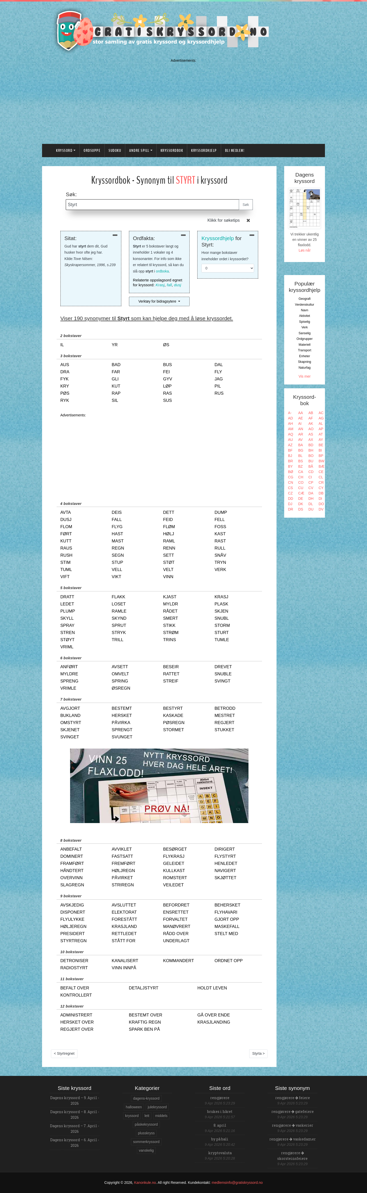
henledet (226, 863)
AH (290, 423)
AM (290, 429)
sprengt (122, 729)
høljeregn (73, 926)
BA (300, 445)
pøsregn (174, 722)
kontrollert (76, 995)
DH (310, 498)
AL (321, 423)
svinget (69, 737)
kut (116, 386)
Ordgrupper (305, 339)
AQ (290, 434)
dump (221, 512)
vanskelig (146, 1150)
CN (290, 482)
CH (300, 477)
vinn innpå (124, 967)
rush (66, 555)
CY (321, 488)
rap (116, 393)
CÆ (301, 493)
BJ (290, 456)
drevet (223, 666)
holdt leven (212, 988)
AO (310, 429)
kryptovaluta (220, 1152)
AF (310, 418)
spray (67, 625)
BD (310, 445)
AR (300, 434)
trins (169, 639)
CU (300, 488)
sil (115, 400)
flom (66, 526)
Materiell (305, 344)
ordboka (162, 271)
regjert (224, 722)
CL (321, 477)
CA (300, 472)
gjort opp (227, 919)
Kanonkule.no (145, 1182)
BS (300, 461)
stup (117, 562)
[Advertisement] (183, 100)
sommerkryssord (146, 1142)
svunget (122, 737)
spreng (69, 681)
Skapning (304, 362)
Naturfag (304, 367)
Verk (305, 327)
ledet (67, 604)
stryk (119, 632)
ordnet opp (229, 960)
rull (220, 548)
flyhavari (226, 912)
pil (218, 386)
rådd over (176, 933)
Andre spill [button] (139, 150)
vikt (116, 576)
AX (310, 440)
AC (321, 413)
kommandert (178, 960)
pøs (64, 393)
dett (168, 512)
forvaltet (175, 919)
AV (300, 440)
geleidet (173, 863)
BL (300, 456)
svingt (222, 681)
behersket (228, 905)
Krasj (160, 285)
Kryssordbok (172, 150)
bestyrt (173, 708)
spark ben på (144, 1029)
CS (290, 488)
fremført (123, 863)
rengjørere (219, 1097)
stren (67, 632)
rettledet (124, 933)
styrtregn (73, 940)
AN (300, 429)
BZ (300, 466)
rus (219, 393)
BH (310, 450)
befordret (176, 905)
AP (321, 429)
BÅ (310, 466)
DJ (290, 504)
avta (65, 512)
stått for (123, 940)
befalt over (74, 988)
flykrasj (174, 856)
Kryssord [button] (64, 150)
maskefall (227, 926)
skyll (67, 618)
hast (117, 533)
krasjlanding (213, 1022)
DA (310, 493)
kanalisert (125, 960)
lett (147, 1116)
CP (310, 482)
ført (66, 533)
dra (64, 371)
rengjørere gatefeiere (292, 1111)
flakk (118, 596)
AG (321, 418)
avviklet (122, 849)
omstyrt (70, 722)
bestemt (122, 708)
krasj (221, 596)
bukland (70, 715)
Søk (246, 205)
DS (300, 509)
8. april (220, 1125)
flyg (117, 526)
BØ (290, 472)
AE (300, 418)
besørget (175, 849)
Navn (304, 310)
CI (310, 477)
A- (290, 413)
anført (69, 666)
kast (220, 533)
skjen (221, 611)
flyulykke (72, 919)
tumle (222, 639)
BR (290, 461)
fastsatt (122, 856)
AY (321, 440)
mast (118, 541)
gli (115, 379)
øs (166, 344)
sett (168, 555)
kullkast (174, 870)
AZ (290, 445)
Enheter (304, 356)
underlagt (176, 940)
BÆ (321, 466)
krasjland (124, 926)
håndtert (72, 870)
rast (220, 541)
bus (167, 364)
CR (321, 482)
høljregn (123, 870)
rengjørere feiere (292, 1097)
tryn (220, 562)
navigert (225, 870)
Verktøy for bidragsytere (157, 301)
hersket (122, 715)
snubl (222, 618)
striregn (123, 885)
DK (300, 504)
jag (219, 379)
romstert (175, 877)
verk (220, 569)
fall (169, 285)
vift (65, 576)
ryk (64, 400)
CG (290, 477)
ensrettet (176, 912)
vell (117, 569)
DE (300, 498)
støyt (67, 639)
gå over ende (213, 1015)
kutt (66, 541)
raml (169, 541)
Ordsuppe (92, 150)
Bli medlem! (235, 150)
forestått (124, 919)
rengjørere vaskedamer (292, 1139)
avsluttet (124, 905)
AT (321, 434)
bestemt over (145, 1015)
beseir (171, 666)
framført (72, 863)
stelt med (226, 933)
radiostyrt (74, 967)
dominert (71, 856)
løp (167, 386)
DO (321, 504)
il (62, 344)
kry (64, 386)
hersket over (77, 1022)
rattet (171, 674)
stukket (224, 729)
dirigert (225, 849)
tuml (66, 569)
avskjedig (72, 905)
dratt (67, 596)
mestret (225, 715)
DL (310, 504)
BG (300, 450)
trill (117, 639)
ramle (119, 611)
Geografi (304, 299)
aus (64, 364)
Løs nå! (305, 250)
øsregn (121, 688)
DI (320, 498)
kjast (169, 596)
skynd (119, 618)
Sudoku (115, 150)
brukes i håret (219, 1111)
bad (116, 364)
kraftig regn (145, 1022)
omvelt (120, 674)
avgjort (70, 708)
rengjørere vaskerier (292, 1125)
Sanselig (304, 333)
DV (321, 509)
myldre (69, 674)
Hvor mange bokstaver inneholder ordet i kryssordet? (224, 256)
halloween (134, 1107)
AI (300, 423)
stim (65, 562)
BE (321, 445)
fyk (64, 379)
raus (66, 548)
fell (220, 519)
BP (321, 456)
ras (167, 393)
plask (221, 604)
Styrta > (258, 1053)
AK (310, 423)
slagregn (72, 885)
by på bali (219, 1139)
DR (290, 509)
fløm (169, 526)
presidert (72, 933)
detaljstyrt (144, 988)
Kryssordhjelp (204, 150)
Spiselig (304, 322)
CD (310, 472)
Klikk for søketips (223, 220)
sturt (222, 632)
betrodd (225, 708)
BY (290, 466)
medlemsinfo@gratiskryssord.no (237, 1182)
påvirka (121, 722)
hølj (168, 533)
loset (119, 604)
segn (118, 555)
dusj (177, 285)
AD (290, 418)
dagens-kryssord (146, 1098)
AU (290, 440)
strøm (171, 632)
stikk (169, 625)
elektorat (124, 912)
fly (218, 371)
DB (321, 493)
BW (321, 461)
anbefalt (71, 849)
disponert (72, 912)
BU (310, 461)
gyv (167, 379)
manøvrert (176, 926)
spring (120, 681)
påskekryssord (146, 1124)
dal (219, 364)
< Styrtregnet (64, 1053)
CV (310, 488)
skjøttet (226, 877)
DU (310, 509)
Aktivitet (304, 316)
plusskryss (146, 1133)
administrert (76, 1015)
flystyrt (225, 856)
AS (310, 434)
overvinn (71, 877)
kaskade (173, 715)
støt (169, 562)
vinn (168, 576)
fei (166, 371)
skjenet (70, 729)
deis (117, 512)
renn (169, 548)
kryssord (132, 1116)
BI (320, 450)
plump (67, 611)
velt (168, 569)
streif (170, 681)
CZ (290, 493)
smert (170, 618)
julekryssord (157, 1107)
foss (220, 526)
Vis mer (304, 376)
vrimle (68, 688)
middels (161, 1116)
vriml (66, 646)
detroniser (74, 960)
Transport (304, 350)
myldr (170, 604)
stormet (173, 729)
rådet (170, 611)
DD (290, 498)
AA (300, 413)
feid (168, 519)
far (116, 371)
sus (167, 400)
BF (290, 450)
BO (310, 456)
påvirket (122, 877)
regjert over (77, 1029)
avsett (120, 666)
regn (118, 548)
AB (310, 413)
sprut (119, 625)
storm (222, 625)
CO (301, 482)
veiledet (173, 885)
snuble (223, 674)
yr (114, 344)
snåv (220, 555)
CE (321, 472)
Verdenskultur (304, 304)
